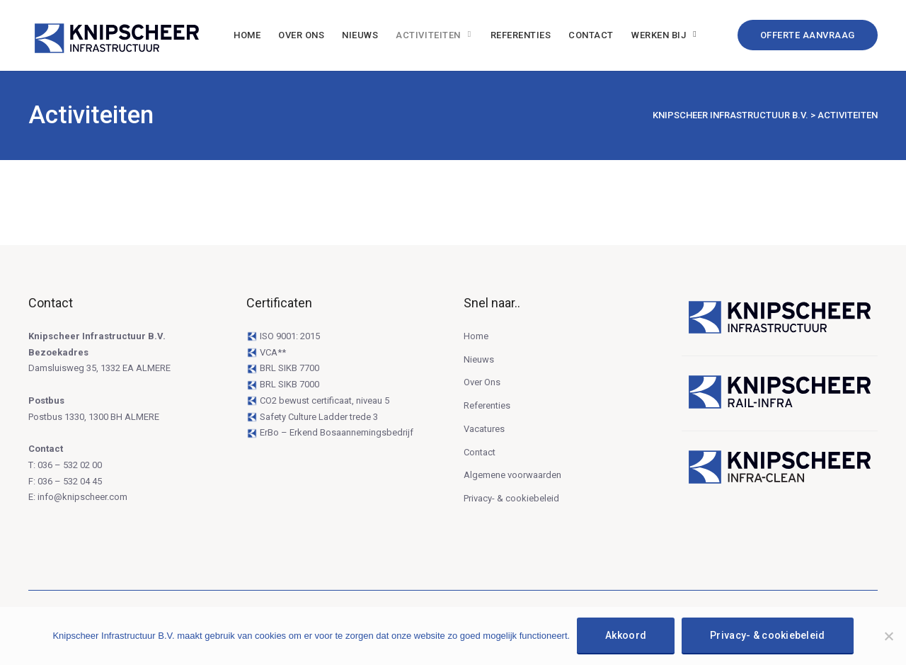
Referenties (521, 35)
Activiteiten (428, 35)
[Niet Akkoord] (888, 636)
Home (247, 35)
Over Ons (301, 35)
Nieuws (360, 35)
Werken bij (658, 35)
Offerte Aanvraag (807, 35)
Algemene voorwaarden (512, 475)
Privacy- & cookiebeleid (511, 498)
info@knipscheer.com (82, 496)
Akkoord (625, 635)
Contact (591, 35)
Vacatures (484, 429)
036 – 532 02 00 (70, 465)
